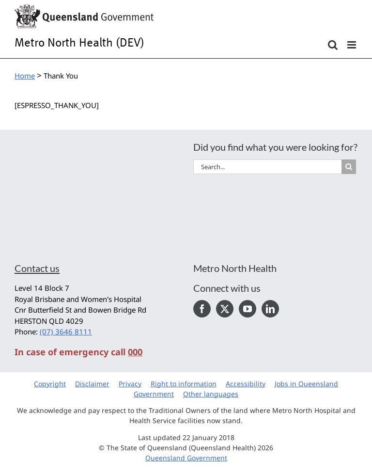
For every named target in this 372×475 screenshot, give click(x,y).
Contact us (37, 268)
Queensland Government (186, 457)
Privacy (130, 383)
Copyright (50, 383)
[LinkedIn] (270, 308)
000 (135, 352)
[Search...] (267, 166)
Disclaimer (92, 383)
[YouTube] (247, 308)
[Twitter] (224, 308)
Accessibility (245, 383)
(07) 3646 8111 (66, 331)
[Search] (348, 166)
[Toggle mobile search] (333, 45)
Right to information (184, 383)
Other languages (210, 393)
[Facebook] (202, 308)
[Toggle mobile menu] (352, 45)
